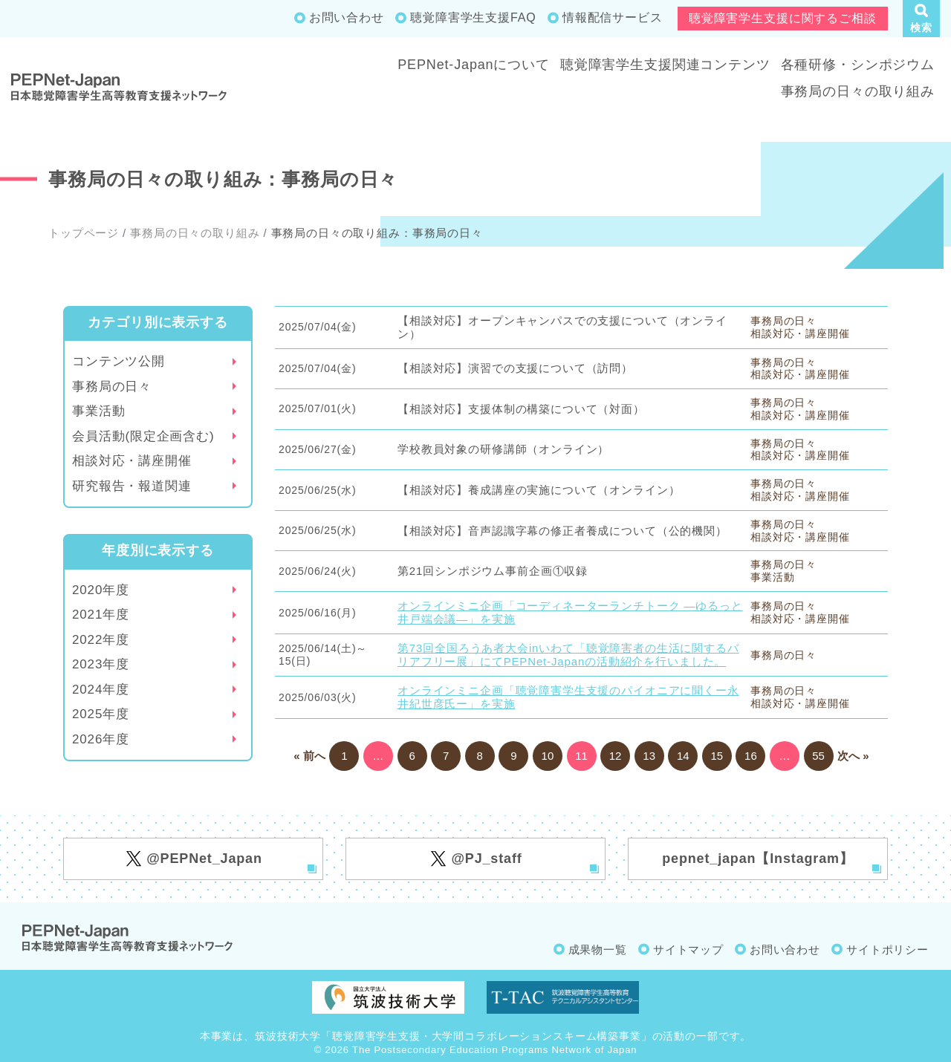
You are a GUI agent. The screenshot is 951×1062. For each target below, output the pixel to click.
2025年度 (100, 714)
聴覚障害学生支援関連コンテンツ (665, 64)
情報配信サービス (612, 17)
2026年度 (100, 739)
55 (818, 755)
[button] (921, 18)
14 (683, 755)
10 (548, 755)
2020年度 (100, 590)
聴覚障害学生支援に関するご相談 (783, 18)
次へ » (853, 755)
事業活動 (98, 411)
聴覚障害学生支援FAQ (473, 17)
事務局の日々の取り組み (858, 91)
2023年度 (100, 664)
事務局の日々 (112, 386)
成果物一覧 (597, 949)
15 (716, 755)
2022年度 (100, 640)
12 (615, 755)
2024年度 (100, 690)
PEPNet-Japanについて (473, 64)
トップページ (83, 233)
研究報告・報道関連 (132, 486)
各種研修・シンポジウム (858, 64)
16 (750, 755)
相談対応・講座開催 (132, 461)
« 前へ (309, 755)
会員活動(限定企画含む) (143, 436)
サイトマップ (688, 949)
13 (649, 755)
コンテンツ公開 (118, 361)
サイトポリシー (887, 949)
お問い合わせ (346, 17)
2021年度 (100, 614)
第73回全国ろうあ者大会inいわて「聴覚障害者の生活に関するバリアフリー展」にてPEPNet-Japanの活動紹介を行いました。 (568, 655)
